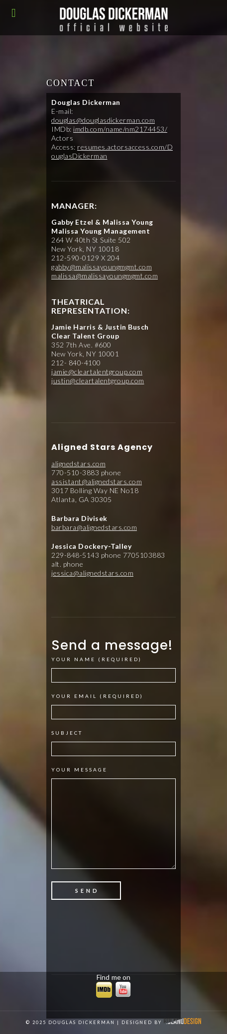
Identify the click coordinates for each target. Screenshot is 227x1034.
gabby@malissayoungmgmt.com (101, 266)
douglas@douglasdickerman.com (103, 120)
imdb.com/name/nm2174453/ (120, 129)
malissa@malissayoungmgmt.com (104, 275)
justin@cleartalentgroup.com (97, 380)
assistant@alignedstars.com (96, 481)
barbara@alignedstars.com (94, 527)
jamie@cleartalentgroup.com (96, 371)
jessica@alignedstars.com (92, 573)
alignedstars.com (78, 463)
